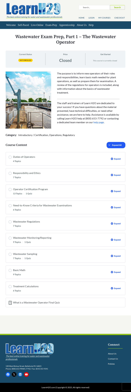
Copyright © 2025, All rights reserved (72, 387)
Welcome (11, 25)
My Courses (104, 18)
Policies (111, 364)
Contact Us (113, 358)
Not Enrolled (25, 60)
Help (91, 25)
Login (91, 18)
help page (98, 122)
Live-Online (37, 25)
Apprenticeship (67, 25)
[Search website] (94, 7)
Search (117, 7)
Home (82, 18)
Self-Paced (23, 25)
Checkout (119, 18)
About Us (82, 25)
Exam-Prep (51, 25)
